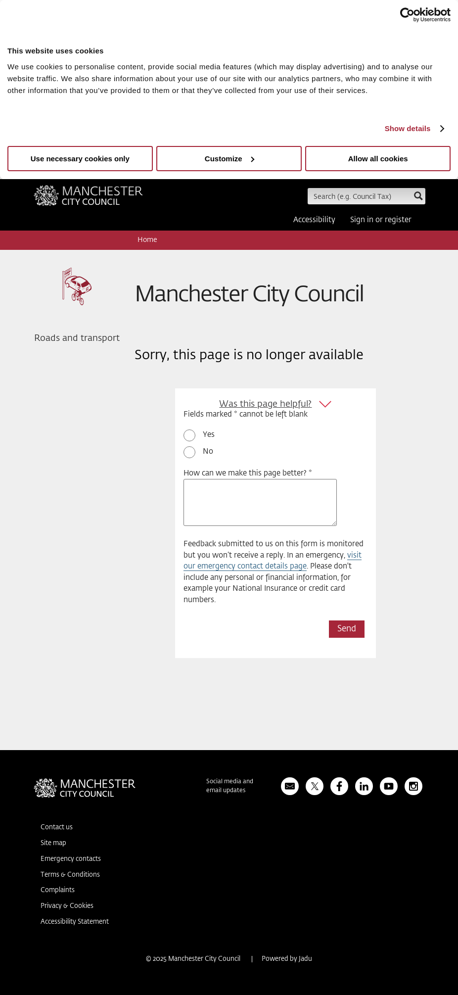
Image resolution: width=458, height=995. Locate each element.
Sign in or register (381, 220)
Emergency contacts (71, 859)
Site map (53, 843)
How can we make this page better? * (247, 473)
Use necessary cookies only (80, 158)
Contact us (57, 827)
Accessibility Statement (75, 922)
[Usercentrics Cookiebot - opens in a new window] (407, 14)
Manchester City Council (88, 199)
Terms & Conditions (70, 875)
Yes (209, 434)
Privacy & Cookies (67, 906)
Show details (408, 128)
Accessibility (314, 220)
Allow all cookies (378, 158)
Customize (229, 158)
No (208, 451)
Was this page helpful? (265, 404)
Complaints (58, 890)
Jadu (305, 959)
